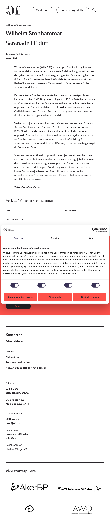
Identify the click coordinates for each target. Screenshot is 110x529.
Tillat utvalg (55, 297)
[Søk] (94, 10)
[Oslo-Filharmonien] (13, 10)
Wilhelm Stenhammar (18, 25)
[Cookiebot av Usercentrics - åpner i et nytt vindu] (94, 229)
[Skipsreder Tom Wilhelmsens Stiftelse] (80, 488)
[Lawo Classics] (80, 509)
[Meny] (101, 10)
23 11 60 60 (12, 388)
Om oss (10, 351)
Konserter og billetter (73, 10)
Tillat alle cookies (90, 297)
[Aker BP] (29, 488)
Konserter (14, 335)
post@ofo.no (13, 423)
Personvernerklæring (18, 362)
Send (18, 306)
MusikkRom (42, 10)
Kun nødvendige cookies (20, 297)
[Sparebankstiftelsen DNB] (29, 509)
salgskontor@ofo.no (17, 392)
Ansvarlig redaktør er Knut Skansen (26, 367)
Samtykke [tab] (19, 238)
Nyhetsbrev (12, 357)
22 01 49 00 (12, 419)
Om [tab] (91, 238)
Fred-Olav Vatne (23, 54)
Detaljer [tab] (55, 238)
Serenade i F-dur (15, 219)
